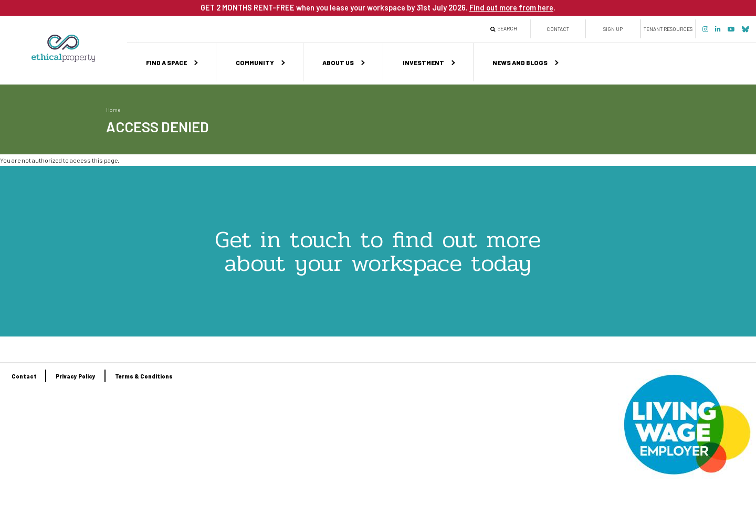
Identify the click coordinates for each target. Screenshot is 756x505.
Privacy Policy (76, 376)
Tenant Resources (668, 29)
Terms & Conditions (144, 376)
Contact (558, 29)
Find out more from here (511, 7)
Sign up (613, 29)
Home (113, 110)
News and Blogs (520, 62)
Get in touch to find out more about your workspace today (378, 251)
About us (338, 62)
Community (255, 62)
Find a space (166, 62)
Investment (423, 62)
